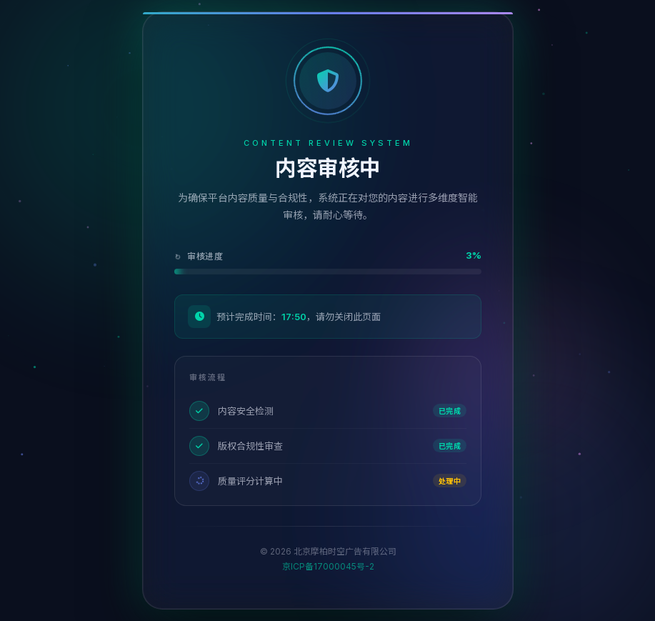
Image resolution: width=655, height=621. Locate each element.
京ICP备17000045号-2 (327, 566)
